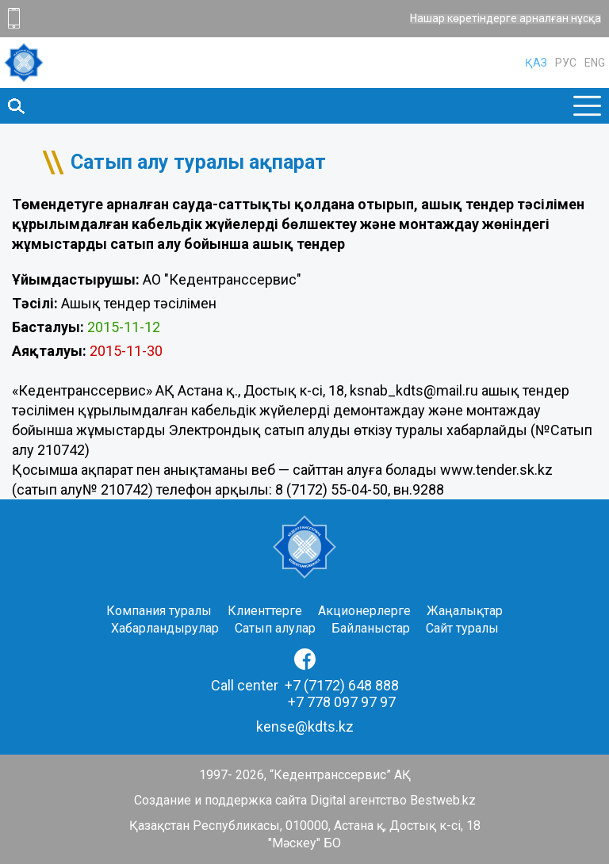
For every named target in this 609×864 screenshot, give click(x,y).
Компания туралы (159, 610)
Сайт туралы (462, 628)
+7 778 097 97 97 (342, 702)
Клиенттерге (265, 610)
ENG (594, 62)
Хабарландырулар (165, 628)
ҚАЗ (536, 62)
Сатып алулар (275, 628)
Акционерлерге (364, 610)
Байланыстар (370, 628)
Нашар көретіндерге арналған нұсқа (505, 19)
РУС (565, 62)
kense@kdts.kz (305, 726)
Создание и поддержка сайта (220, 800)
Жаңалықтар (465, 610)
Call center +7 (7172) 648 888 (305, 685)
